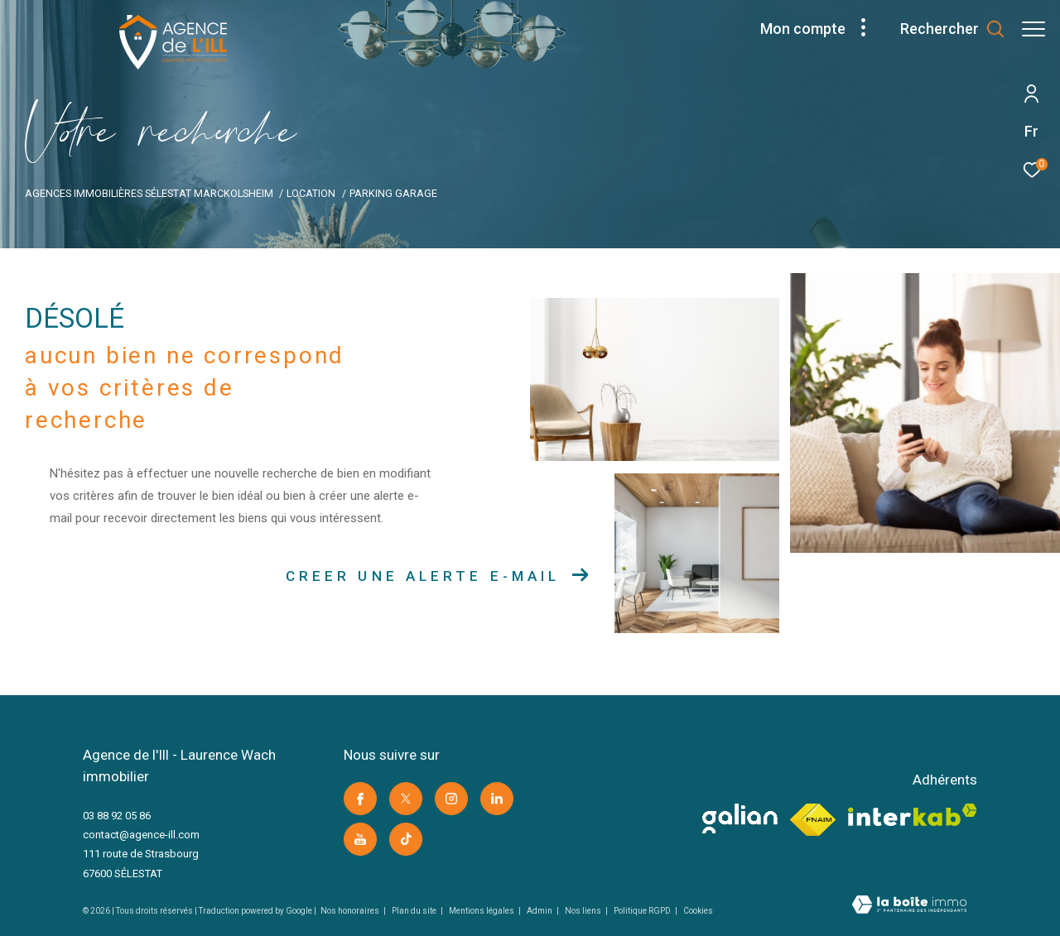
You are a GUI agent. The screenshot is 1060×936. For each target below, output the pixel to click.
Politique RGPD (642, 910)
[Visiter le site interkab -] (912, 815)
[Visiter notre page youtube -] (360, 839)
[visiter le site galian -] (740, 818)
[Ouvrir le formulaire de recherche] (944, 29)
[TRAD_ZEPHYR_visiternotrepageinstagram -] (451, 798)
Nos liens (584, 910)
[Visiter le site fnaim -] (813, 820)
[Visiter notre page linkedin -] (496, 798)
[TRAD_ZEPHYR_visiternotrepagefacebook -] (360, 798)
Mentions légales (482, 910)
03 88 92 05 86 (117, 815)
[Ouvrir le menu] (1033, 29)
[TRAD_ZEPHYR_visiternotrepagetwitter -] (405, 798)
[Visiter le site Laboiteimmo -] (909, 906)
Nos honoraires (350, 910)
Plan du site (415, 910)
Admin (540, 910)
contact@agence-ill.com (141, 834)
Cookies (698, 910)
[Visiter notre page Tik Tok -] (405, 839)
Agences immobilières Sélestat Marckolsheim (149, 193)
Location (311, 193)
